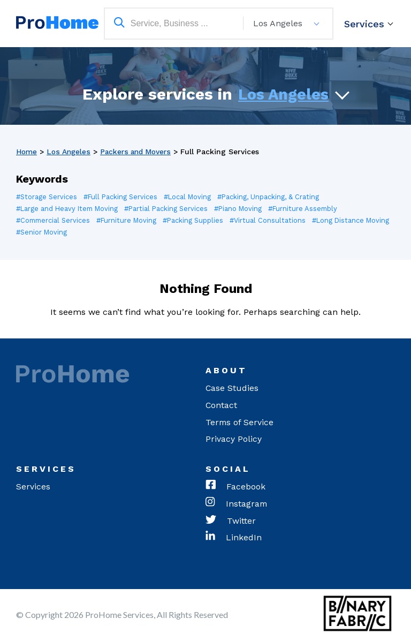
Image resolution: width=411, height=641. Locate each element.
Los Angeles (283, 94)
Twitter (231, 521)
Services (364, 23)
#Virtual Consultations (272, 220)
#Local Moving (190, 197)
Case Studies (232, 388)
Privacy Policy (234, 439)
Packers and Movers (139, 151)
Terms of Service (240, 422)
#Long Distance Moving (55, 232)
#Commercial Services (54, 220)
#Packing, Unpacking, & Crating (272, 197)
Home (27, 151)
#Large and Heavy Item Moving (68, 209)
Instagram (237, 504)
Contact (222, 405)
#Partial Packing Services (169, 209)
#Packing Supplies (197, 220)
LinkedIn (234, 538)
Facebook (235, 487)
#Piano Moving (243, 209)
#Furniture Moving (129, 220)
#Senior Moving (127, 232)
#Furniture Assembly (309, 209)
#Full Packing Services (122, 197)
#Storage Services (47, 197)
